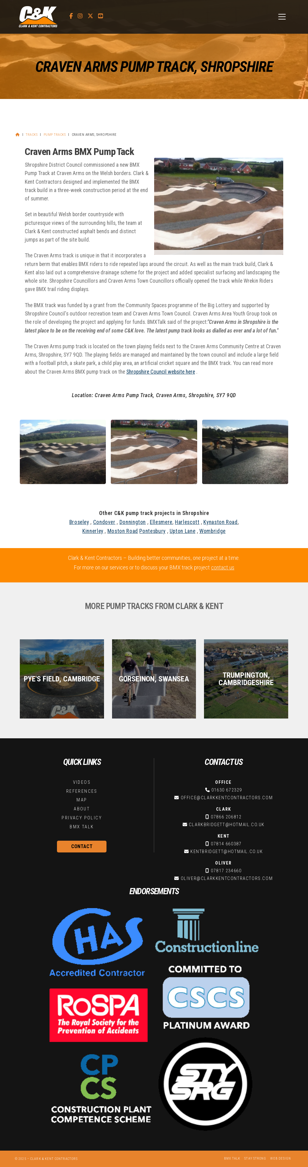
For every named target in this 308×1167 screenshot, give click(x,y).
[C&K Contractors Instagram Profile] (80, 16)
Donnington (132, 522)
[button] (282, 17)
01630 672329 (226, 790)
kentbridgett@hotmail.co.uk (226, 851)
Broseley (79, 522)
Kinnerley (92, 531)
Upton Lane (182, 531)
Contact (82, 846)
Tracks (31, 135)
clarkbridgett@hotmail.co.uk (227, 824)
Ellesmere (161, 522)
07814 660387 (226, 844)
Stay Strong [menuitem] (255, 1158)
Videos (82, 782)
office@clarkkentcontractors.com (227, 797)
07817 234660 (226, 870)
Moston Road (122, 531)
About (82, 809)
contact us (222, 567)
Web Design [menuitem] (280, 1158)
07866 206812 (226, 817)
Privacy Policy (82, 818)
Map (81, 800)
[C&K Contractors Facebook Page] (71, 16)
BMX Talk (82, 827)
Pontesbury (152, 531)
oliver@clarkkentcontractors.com (227, 878)
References (82, 791)
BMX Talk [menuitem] (232, 1158)
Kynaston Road (220, 522)
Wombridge (212, 531)
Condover (104, 522)
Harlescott (187, 522)
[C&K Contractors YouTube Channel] (100, 16)
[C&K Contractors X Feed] (90, 16)
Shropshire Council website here (160, 372)
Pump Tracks (55, 135)
